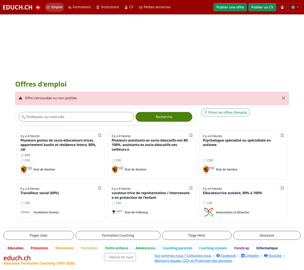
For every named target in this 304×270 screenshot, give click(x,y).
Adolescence (146, 248)
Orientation (64, 248)
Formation (89, 248)
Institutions (107, 7)
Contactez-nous (199, 255)
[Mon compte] (282, 7)
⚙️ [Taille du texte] (293, 7)
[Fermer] (283, 98)
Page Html (197, 235)
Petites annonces (155, 7)
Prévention (39, 248)
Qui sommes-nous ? (170, 255)
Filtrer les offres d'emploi (225, 112)
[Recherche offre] (76, 117)
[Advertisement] (152, 46)
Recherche (164, 117)
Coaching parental (177, 248)
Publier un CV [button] (262, 7)
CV (129, 7)
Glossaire (267, 235)
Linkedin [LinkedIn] (250, 255)
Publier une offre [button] (230, 7)
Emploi (54, 7)
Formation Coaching (118, 235)
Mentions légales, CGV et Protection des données (193, 260)
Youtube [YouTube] (273, 255)
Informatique (267, 248)
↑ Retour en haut (120, 257)
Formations (79, 7)
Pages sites (39, 235)
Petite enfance (116, 248)
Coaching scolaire (213, 248)
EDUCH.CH (22, 7)
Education (15, 248)
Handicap (241, 248)
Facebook (226, 255)
